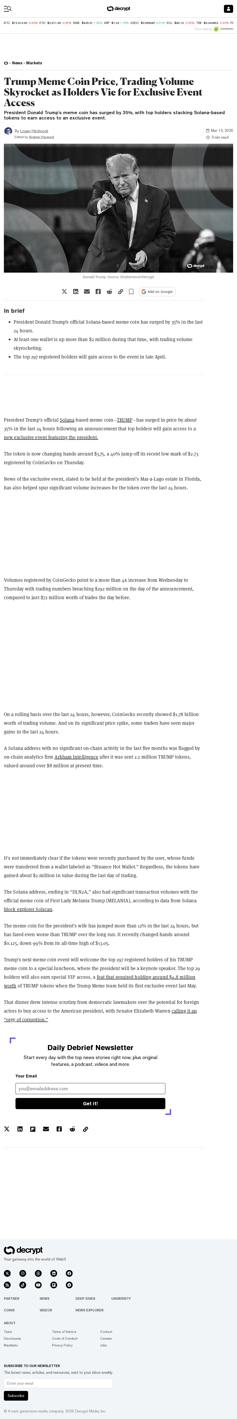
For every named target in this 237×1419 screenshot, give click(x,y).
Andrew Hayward (41, 137)
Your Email (26, 1076)
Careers (106, 1338)
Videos (46, 1310)
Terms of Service (64, 1332)
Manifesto (11, 1345)
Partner (11, 1298)
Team (8, 1332)
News (44, 1298)
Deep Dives (85, 1298)
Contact (106, 1332)
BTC (7, 23)
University (121, 1298)
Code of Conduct (65, 1338)
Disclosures (12, 1338)
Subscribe (16, 1395)
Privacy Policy (62, 1345)
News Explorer (90, 1310)
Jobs (103, 1345)
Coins (9, 1310)
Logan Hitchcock (34, 131)
